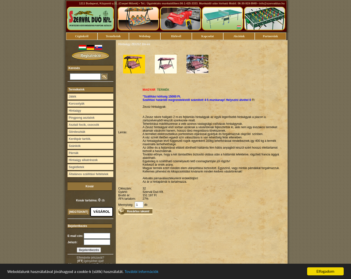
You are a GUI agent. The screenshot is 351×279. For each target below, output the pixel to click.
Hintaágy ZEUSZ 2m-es (134, 44)
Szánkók (75, 146)
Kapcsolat (207, 36)
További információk (141, 271)
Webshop (144, 36)
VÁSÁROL (101, 212)
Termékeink (113, 36)
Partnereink (270, 36)
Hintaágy (75, 110)
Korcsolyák (77, 103)
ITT (80, 261)
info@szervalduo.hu (272, 3)
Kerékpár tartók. (80, 139)
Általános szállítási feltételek (88, 174)
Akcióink (239, 36)
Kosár (90, 186)
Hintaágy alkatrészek (83, 160)
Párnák (73, 153)
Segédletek (76, 167)
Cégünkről (81, 36)
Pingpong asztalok (82, 117)
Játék (72, 96)
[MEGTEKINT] (78, 212)
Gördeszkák (77, 132)
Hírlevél (176, 36)
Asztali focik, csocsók (84, 124)
